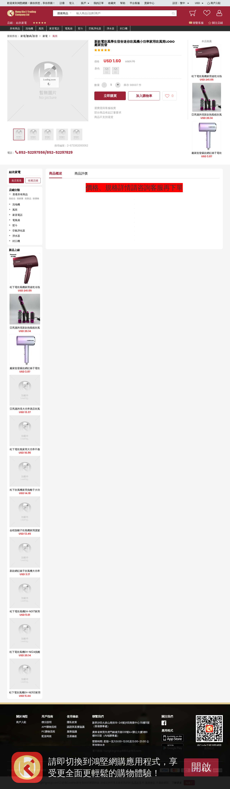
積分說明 (47, 722)
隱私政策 (72, 722)
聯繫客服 (196, 23)
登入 (71, 3)
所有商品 (15, 28)
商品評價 (81, 173)
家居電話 (54, 28)
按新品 (28, 198)
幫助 (122, 3)
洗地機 (29, 28)
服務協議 (72, 731)
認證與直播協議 (75, 727)
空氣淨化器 (95, 28)
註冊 (62, 3)
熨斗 (80, 28)
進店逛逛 (17, 180)
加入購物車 (144, 95)
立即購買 (110, 95)
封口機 (123, 28)
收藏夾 (112, 3)
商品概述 (55, 173)
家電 (45, 36)
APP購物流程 (49, 727)
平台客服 (135, 3)
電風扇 (68, 28)
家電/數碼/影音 (29, 36)
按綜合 (12, 198)
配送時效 (47, 736)
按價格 (36, 198)
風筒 (41, 28)
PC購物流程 (48, 731)
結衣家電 (21, 23)
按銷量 (20, 198)
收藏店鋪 (33, 180)
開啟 (201, 767)
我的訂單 (99, 3)
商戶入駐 (216, 3)
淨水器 (110, 28)
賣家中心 (149, 3)
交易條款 (72, 736)
